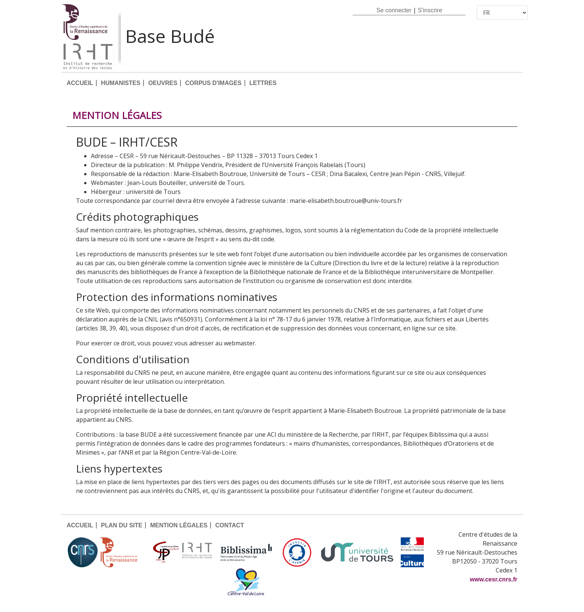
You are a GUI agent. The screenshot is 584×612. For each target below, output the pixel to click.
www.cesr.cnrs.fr (493, 579)
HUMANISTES (120, 83)
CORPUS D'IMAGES (213, 83)
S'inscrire (430, 10)
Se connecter (393, 10)
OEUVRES (162, 83)
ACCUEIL (80, 83)
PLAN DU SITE (121, 525)
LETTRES (263, 83)
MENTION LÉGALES (178, 525)
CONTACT (229, 525)
